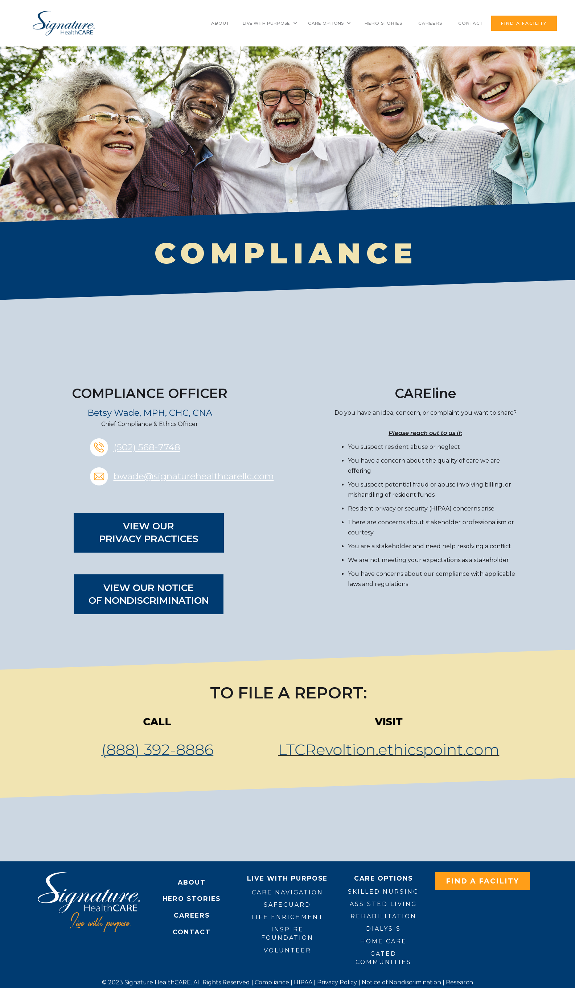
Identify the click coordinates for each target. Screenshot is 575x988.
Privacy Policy (337, 982)
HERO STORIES (383, 23)
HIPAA (303, 982)
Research (459, 982)
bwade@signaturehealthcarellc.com (194, 476)
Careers (430, 23)
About (220, 23)
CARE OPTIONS (326, 23)
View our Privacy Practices (148, 532)
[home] (63, 23)
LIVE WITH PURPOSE (266, 23)
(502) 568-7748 (147, 447)
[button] (270, 23)
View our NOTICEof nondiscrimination (149, 594)
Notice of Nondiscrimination (401, 982)
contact (470, 23)
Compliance (272, 982)
